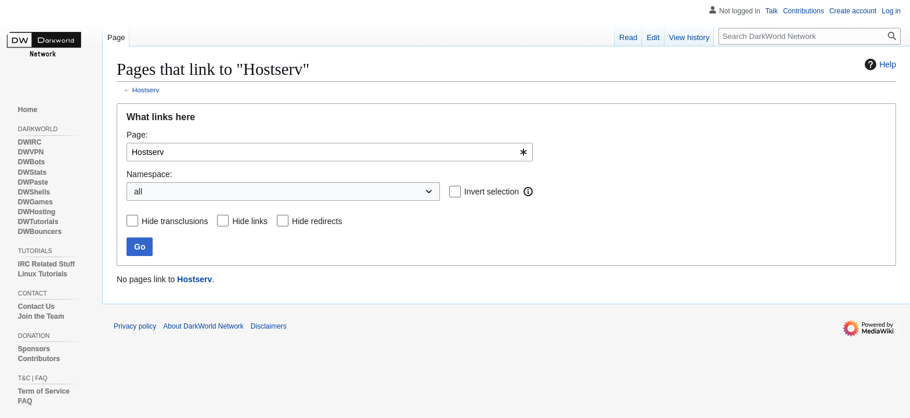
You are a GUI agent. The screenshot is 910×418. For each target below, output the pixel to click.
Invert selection (491, 191)
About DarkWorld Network (203, 326)
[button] (528, 191)
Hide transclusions (175, 221)
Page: (137, 134)
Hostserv (145, 89)
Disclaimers (269, 326)
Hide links (250, 221)
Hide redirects (317, 221)
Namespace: (149, 174)
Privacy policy (135, 326)
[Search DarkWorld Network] (809, 36)
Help (879, 64)
